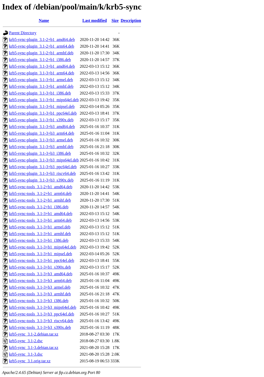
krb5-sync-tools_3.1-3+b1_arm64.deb (40, 220)
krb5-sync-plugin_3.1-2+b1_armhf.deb (41, 53)
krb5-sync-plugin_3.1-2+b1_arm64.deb (41, 46)
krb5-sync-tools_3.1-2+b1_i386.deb (38, 207)
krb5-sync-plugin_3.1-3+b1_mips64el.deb (44, 100)
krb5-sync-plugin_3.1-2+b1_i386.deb (40, 59)
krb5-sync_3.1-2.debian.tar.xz (33, 334)
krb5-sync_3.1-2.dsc (26, 341)
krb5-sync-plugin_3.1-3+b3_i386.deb (40, 153)
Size (115, 20)
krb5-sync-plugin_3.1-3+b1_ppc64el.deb (43, 113)
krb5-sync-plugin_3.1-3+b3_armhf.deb (41, 146)
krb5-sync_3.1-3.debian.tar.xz (33, 347)
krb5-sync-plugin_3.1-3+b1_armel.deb (41, 80)
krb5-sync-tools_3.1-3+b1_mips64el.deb (42, 247)
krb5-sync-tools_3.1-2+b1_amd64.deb (40, 187)
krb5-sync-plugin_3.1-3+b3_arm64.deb (41, 133)
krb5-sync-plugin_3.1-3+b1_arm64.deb (41, 73)
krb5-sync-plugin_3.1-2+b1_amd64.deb (42, 39)
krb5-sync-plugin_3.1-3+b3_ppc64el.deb (43, 167)
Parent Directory (22, 33)
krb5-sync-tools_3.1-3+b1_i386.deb (38, 240)
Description (131, 20)
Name (44, 20)
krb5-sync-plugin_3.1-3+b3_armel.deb (41, 140)
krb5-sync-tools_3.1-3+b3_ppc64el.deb (41, 314)
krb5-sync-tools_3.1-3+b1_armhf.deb (40, 234)
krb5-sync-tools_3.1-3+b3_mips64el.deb (42, 307)
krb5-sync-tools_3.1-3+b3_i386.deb (38, 300)
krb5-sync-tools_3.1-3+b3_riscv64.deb (41, 321)
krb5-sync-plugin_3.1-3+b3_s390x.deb (41, 180)
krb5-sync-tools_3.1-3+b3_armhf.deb (40, 294)
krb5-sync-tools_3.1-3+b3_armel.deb (39, 287)
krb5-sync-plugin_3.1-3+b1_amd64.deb (42, 66)
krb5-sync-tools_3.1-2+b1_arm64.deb (40, 193)
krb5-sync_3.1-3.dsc (26, 354)
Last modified (94, 20)
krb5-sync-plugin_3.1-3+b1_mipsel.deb (42, 106)
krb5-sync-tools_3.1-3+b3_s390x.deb (40, 327)
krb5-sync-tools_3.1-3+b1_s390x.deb (40, 267)
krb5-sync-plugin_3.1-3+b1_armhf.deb (41, 86)
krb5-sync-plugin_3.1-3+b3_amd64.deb (42, 126)
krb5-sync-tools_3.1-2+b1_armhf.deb (40, 200)
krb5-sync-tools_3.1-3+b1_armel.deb (39, 227)
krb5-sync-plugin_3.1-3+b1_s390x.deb (41, 120)
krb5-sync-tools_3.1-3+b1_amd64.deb (40, 213)
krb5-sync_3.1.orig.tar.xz (30, 361)
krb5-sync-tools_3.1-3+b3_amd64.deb (40, 274)
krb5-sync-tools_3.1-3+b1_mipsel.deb (40, 254)
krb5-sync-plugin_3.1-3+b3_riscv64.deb (42, 173)
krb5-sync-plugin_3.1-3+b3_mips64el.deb (44, 160)
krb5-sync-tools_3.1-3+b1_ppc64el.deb (41, 260)
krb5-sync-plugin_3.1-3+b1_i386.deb (40, 93)
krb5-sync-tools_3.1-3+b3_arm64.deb (40, 280)
